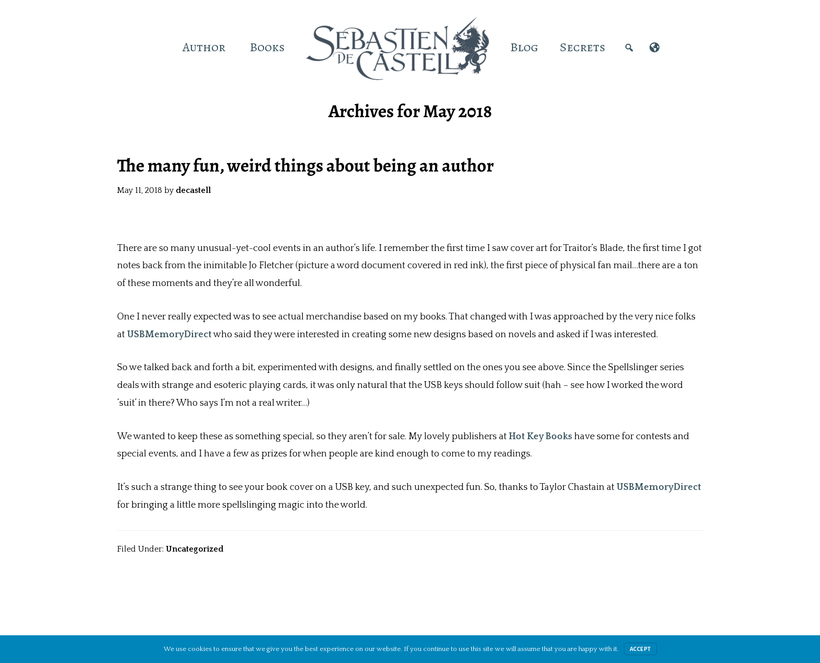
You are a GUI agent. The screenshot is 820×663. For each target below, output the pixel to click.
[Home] (161, 47)
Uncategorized (194, 549)
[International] (654, 47)
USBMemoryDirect (169, 334)
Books (267, 47)
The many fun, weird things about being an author (305, 165)
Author (204, 47)
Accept (640, 649)
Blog (524, 47)
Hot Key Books (540, 436)
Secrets (582, 47)
